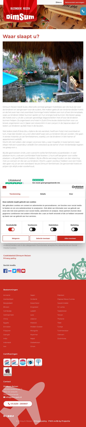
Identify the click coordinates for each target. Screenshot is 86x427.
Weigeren (15, 238)
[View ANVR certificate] (23, 362)
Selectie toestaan (43, 238)
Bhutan (6, 307)
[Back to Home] (20, 11)
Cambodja (7, 311)
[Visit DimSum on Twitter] (13, 416)
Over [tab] (71, 194)
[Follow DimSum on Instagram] (19, 271)
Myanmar (34, 335)
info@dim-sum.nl (12, 397)
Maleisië (33, 323)
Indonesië (7, 342)
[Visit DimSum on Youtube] (9, 416)
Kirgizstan (34, 307)
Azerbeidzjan (8, 299)
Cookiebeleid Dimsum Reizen (17, 256)
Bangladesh (8, 303)
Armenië (6, 295)
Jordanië (33, 299)
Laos (32, 315)
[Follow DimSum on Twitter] (14, 271)
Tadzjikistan (62, 311)
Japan (32, 295)
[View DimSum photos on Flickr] (10, 271)
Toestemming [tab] (15, 194)
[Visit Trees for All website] (38, 362)
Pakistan (60, 295)
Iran (4, 346)
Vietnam (60, 335)
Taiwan (60, 315)
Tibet (59, 323)
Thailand (60, 319)
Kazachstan (34, 303)
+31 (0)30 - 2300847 (18, 404)
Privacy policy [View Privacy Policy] (40, 421)
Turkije (60, 327)
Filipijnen (7, 331)
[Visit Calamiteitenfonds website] (31, 362)
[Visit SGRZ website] (15, 362)
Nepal (32, 339)
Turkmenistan (62, 331)
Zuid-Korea (61, 339)
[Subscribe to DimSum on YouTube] (23, 271)
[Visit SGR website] (7, 362)
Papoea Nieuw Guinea (66, 299)
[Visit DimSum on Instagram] (7, 416)
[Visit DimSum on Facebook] (5, 271)
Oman (32, 346)
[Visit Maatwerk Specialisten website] (7, 371)
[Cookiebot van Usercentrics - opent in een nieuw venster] (73, 187)
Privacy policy (9, 258)
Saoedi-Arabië (62, 303)
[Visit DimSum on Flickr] (11, 416)
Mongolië (34, 331)
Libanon (33, 319)
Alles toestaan (70, 238)
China (5, 319)
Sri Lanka (61, 307)
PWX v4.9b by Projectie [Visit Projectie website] (59, 421)
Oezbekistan (35, 342)
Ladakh (33, 311)
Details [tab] (43, 194)
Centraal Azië (8, 315)
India (5, 339)
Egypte (6, 323)
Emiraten (7, 327)
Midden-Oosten (36, 327)
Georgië (6, 335)
